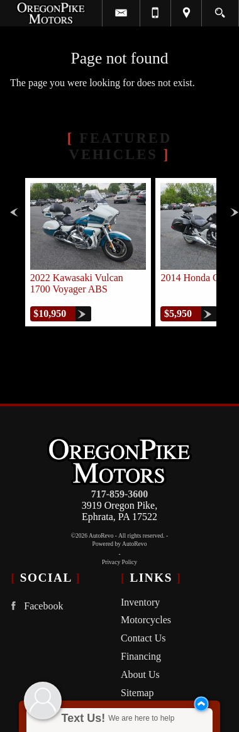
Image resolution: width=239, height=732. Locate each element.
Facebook (34, 606)
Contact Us (143, 638)
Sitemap (137, 692)
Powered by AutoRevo (119, 543)
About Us (140, 674)
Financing (141, 656)
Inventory (140, 602)
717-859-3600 (119, 494)
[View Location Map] (186, 13)
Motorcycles (146, 619)
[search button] (220, 9)
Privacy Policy (119, 561)
